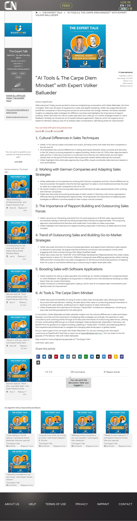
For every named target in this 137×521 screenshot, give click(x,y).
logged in (78, 385)
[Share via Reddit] (68, 357)
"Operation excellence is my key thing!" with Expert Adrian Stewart (19, 477)
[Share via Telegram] (92, 357)
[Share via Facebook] (38, 357)
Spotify (38, 131)
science (22, 73)
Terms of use (55, 504)
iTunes (47, 131)
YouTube (57, 131)
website (18, 77)
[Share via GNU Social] (110, 357)
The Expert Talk (52, 12)
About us (12, 504)
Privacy (81, 504)
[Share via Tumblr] (50, 357)
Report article (112, 372)
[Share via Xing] (80, 357)
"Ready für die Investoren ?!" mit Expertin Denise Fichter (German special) (116, 438)
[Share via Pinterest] (56, 357)
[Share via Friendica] (116, 357)
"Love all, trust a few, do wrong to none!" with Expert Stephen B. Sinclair (52, 438)
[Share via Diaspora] (98, 357)
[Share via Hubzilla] (122, 357)
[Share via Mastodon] (104, 357)
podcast (14, 73)
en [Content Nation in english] (122, 5)
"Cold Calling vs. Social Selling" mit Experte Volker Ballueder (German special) (18, 438)
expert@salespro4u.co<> (92, 333)
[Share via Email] (74, 357)
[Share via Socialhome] (38, 363)
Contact (125, 504)
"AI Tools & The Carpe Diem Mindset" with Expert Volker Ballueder (81, 13)
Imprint (103, 504)
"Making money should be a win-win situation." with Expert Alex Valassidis (84, 438)
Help (32, 504)
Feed (66, 5)
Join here (18, 162)
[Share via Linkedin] (62, 357)
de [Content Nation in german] (129, 5)
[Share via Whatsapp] (86, 357)
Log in (125, 2)
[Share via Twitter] (44, 357)
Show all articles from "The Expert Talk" (15, 98)
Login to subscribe (18, 89)
